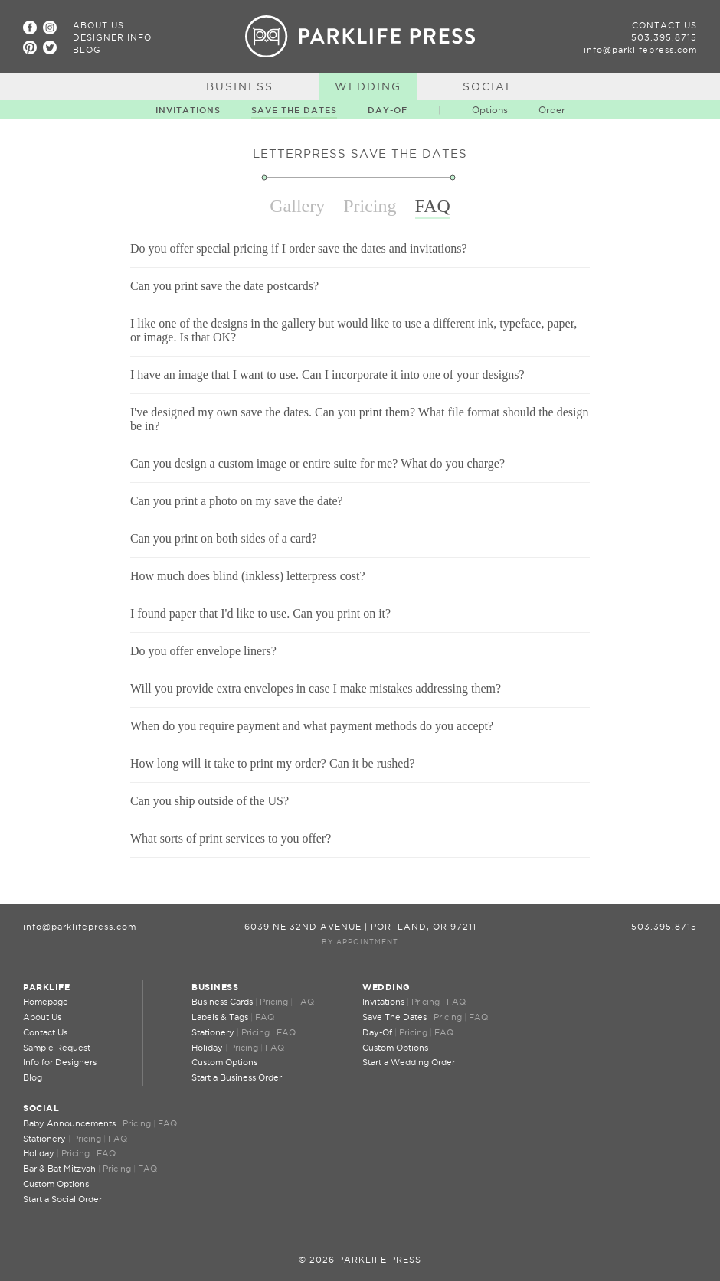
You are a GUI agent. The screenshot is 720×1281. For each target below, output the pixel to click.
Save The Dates (294, 110)
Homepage (45, 1001)
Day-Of (387, 110)
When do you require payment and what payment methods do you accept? (311, 725)
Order (551, 110)
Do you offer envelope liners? (203, 650)
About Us (98, 25)
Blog (87, 49)
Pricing (274, 1001)
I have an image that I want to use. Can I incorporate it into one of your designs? (327, 374)
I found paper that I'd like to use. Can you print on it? (260, 613)
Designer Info (112, 37)
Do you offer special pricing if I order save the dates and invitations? (298, 248)
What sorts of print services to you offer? (230, 838)
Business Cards (222, 1001)
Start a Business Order (236, 1077)
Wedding (368, 86)
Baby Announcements (69, 1123)
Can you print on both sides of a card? (223, 538)
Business (239, 86)
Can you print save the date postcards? (224, 285)
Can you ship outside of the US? (209, 800)
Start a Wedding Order (408, 1062)
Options (490, 110)
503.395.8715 (664, 37)
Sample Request (56, 1047)
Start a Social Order (62, 1199)
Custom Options (224, 1062)
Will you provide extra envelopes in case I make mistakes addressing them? (315, 688)
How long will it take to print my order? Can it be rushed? (272, 763)
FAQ (304, 1001)
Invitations (188, 110)
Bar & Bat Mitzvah (59, 1168)
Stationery (212, 1032)
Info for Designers (60, 1062)
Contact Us (664, 25)
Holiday (207, 1047)
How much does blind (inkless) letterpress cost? (247, 575)
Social (488, 86)
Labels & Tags (219, 1017)
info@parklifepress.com (640, 49)
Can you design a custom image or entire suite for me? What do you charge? (317, 463)
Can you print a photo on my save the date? (236, 500)
